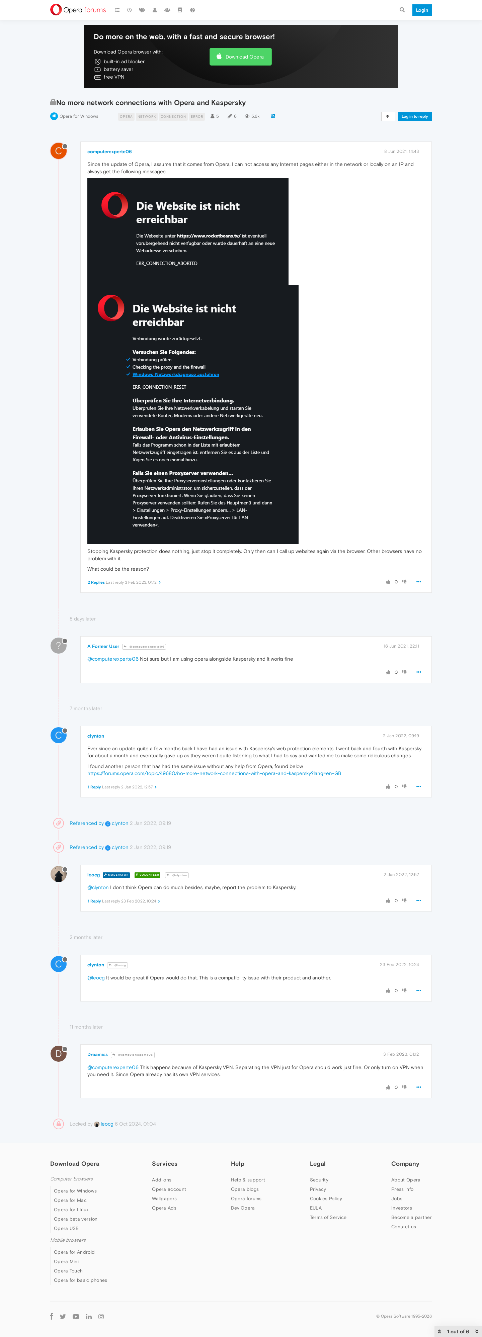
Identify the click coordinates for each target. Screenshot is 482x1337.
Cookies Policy (326, 1198)
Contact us (403, 1226)
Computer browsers (71, 1179)
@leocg (117, 965)
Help (237, 1163)
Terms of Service (328, 1217)
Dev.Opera (243, 1208)
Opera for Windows (79, 116)
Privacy (318, 1189)
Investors (401, 1208)
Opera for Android (74, 1252)
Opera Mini (66, 1261)
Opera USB (66, 1228)
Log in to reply (415, 116)
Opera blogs (245, 1189)
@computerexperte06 (144, 646)
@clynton (177, 875)
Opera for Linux (71, 1209)
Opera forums (246, 1198)
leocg (93, 874)
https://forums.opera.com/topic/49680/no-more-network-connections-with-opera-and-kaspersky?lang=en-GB (214, 773)
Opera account (169, 1189)
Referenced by (87, 823)
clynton (95, 736)
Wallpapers (164, 1198)
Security (319, 1179)
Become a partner (411, 1217)
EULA (316, 1208)
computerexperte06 (109, 151)
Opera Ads (164, 1208)
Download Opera (245, 57)
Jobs (396, 1198)
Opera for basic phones (80, 1280)
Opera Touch (68, 1270)
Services (164, 1163)
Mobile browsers (68, 1240)
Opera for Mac (70, 1200)
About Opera (405, 1179)
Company (405, 1163)
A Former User (103, 646)
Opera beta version (75, 1219)
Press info (402, 1189)
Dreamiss (97, 1054)
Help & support (248, 1179)
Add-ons (161, 1179)
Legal (318, 1163)
